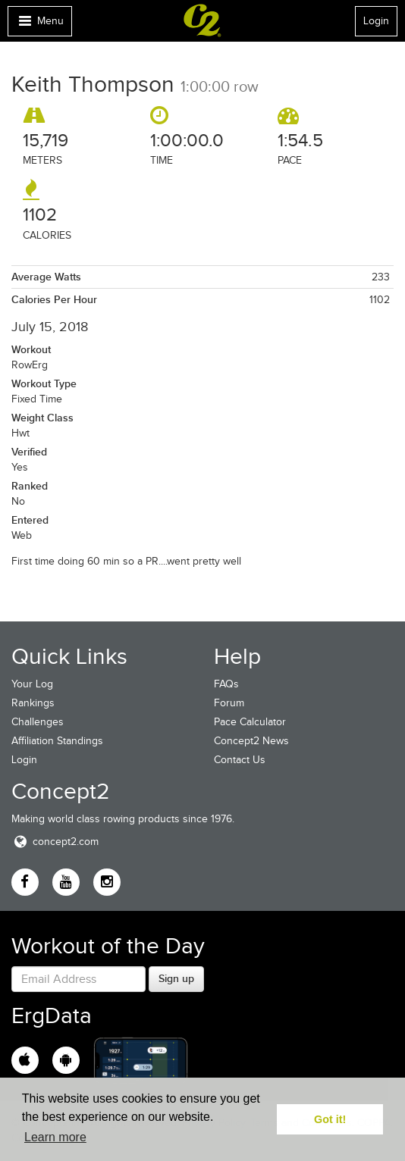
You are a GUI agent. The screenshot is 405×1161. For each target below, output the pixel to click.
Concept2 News (251, 740)
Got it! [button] (330, 1119)
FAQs (226, 684)
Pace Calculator (250, 722)
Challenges (37, 722)
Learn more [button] (55, 1137)
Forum (229, 703)
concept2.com (55, 841)
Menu (39, 24)
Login (376, 21)
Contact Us (239, 759)
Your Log (32, 684)
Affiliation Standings (57, 740)
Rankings (33, 703)
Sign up (176, 978)
